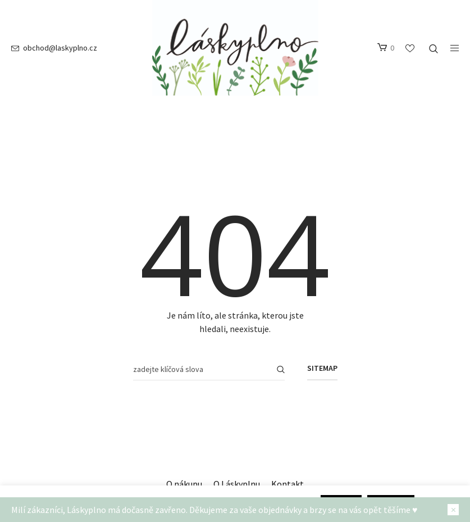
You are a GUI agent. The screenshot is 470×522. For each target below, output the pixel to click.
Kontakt (287, 483)
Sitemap (322, 368)
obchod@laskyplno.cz (60, 48)
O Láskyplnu (236, 483)
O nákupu (184, 483)
